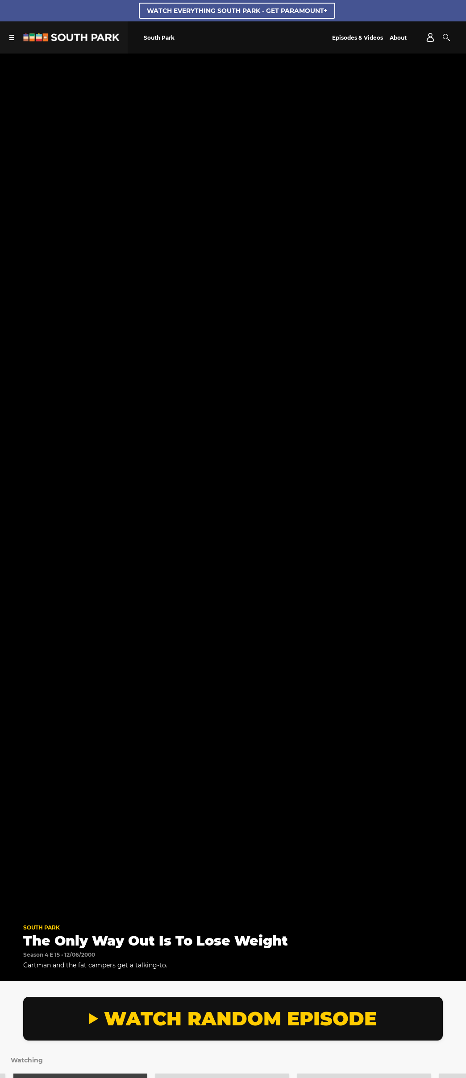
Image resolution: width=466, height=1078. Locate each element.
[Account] (430, 37)
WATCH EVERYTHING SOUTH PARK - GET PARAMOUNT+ (237, 11)
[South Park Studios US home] (71, 39)
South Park (41, 927)
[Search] (446, 37)
